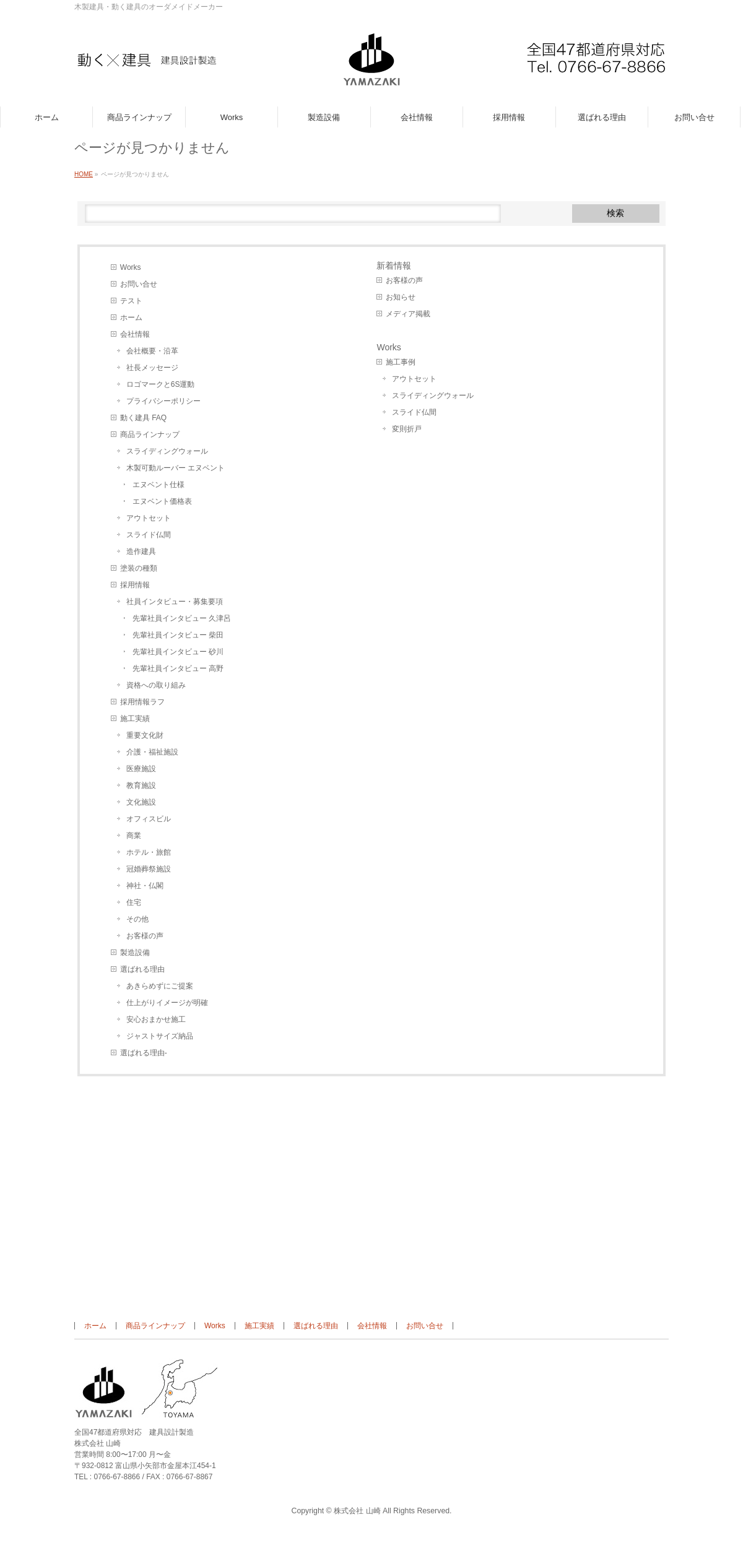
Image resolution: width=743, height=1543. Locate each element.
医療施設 (141, 768)
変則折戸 (407, 429)
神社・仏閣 (144, 885)
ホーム (131, 317)
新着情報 (393, 265)
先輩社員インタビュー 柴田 (178, 635)
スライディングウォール (167, 451)
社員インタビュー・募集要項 (174, 601)
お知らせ (400, 297)
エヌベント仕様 (159, 484)
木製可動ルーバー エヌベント (175, 468)
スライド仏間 (148, 534)
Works (130, 267)
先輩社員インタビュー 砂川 (178, 651)
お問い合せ (138, 284)
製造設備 (135, 952)
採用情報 (135, 585)
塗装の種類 (138, 568)
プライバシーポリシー (163, 401)
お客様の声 (144, 935)
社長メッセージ (152, 367)
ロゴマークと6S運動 (160, 384)
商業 (133, 835)
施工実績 (135, 718)
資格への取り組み (156, 685)
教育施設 (141, 785)
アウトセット (148, 518)
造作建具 (141, 551)
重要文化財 (144, 735)
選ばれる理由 (142, 969)
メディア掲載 (408, 313)
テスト (131, 300)
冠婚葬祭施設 (148, 869)
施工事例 (400, 362)
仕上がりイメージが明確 (167, 1002)
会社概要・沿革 (152, 351)
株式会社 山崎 (357, 1510)
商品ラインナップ (150, 434)
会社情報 (135, 334)
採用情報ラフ (142, 702)
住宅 (133, 902)
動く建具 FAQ (143, 417)
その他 (137, 919)
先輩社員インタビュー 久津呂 (182, 618)
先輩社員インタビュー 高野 (178, 668)
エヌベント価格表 (162, 501)
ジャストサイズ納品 (159, 1036)
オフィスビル (148, 819)
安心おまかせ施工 (156, 1019)
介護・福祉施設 (152, 752)
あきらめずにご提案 (159, 986)
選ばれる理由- (143, 1052)
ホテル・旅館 (148, 852)
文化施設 (141, 802)
